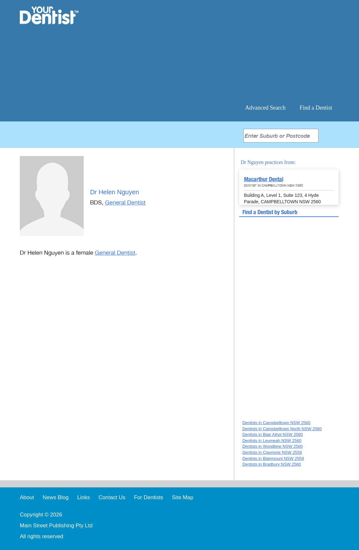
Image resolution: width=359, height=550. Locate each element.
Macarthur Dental (263, 179)
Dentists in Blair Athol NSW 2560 (272, 434)
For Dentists (148, 497)
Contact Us (111, 497)
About (27, 497)
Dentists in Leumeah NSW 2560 (272, 440)
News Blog (55, 497)
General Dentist (125, 202)
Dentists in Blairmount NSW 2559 (273, 458)
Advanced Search (265, 108)
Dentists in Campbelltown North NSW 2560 (282, 428)
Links (83, 497)
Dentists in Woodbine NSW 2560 (272, 446)
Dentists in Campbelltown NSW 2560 (276, 422)
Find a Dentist (316, 108)
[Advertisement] (221, 51)
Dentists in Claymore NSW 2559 (272, 452)
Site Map (182, 497)
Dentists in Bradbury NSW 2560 (271, 464)
